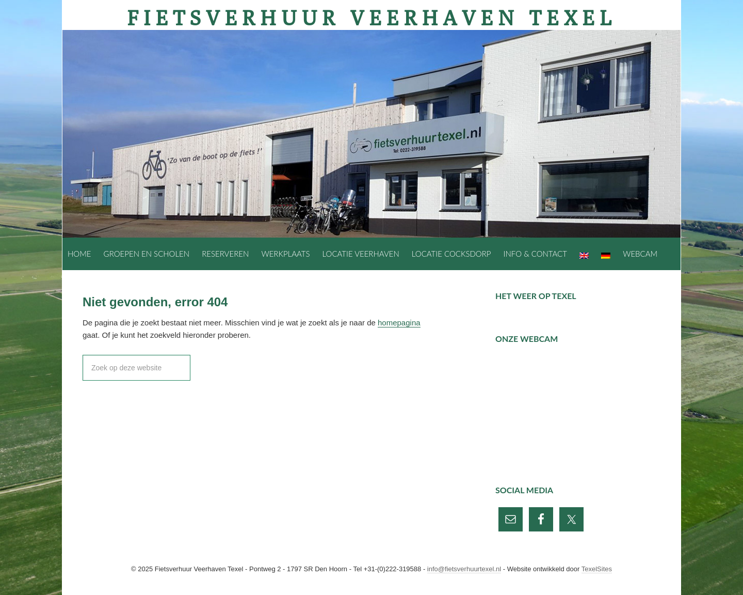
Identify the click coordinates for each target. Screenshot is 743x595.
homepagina (399, 322)
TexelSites (597, 569)
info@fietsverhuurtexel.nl (464, 569)
